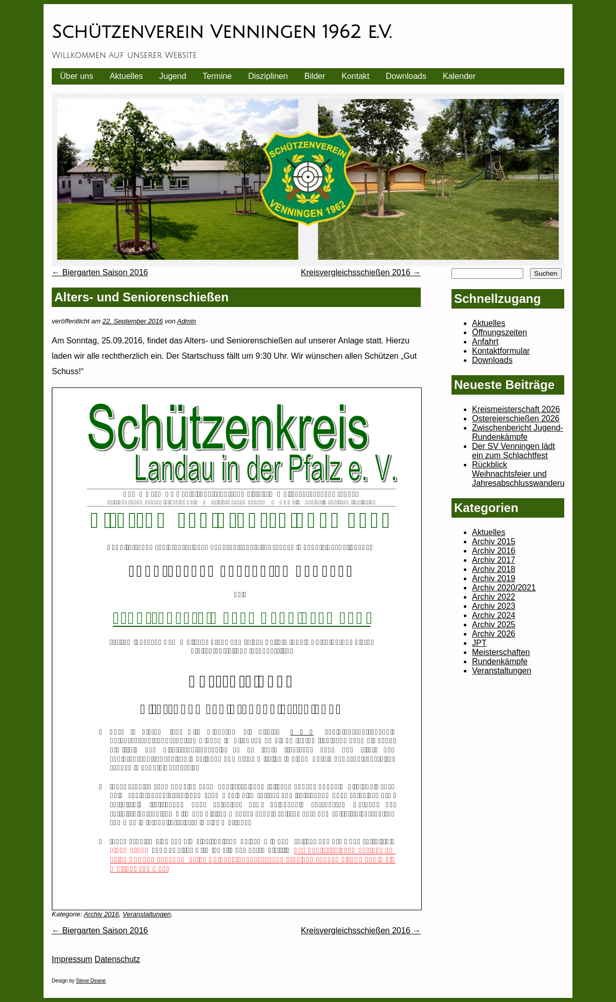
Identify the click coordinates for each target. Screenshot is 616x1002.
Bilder (314, 76)
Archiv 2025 (494, 624)
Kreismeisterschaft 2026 (516, 409)
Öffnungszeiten (499, 332)
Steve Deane (91, 981)
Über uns (76, 76)
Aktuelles (126, 76)
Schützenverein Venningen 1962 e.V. (221, 32)
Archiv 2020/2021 (504, 587)
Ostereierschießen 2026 (516, 418)
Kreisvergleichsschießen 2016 (361, 272)
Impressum (72, 959)
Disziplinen (268, 76)
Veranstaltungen (146, 914)
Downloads (406, 76)
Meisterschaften (501, 652)
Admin (186, 321)
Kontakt (355, 76)
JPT (479, 643)
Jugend (173, 76)
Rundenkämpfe (500, 661)
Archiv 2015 (494, 541)
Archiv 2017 (494, 560)
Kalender (459, 76)
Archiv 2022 (494, 596)
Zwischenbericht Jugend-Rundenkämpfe (517, 432)
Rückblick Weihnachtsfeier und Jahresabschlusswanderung (522, 473)
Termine (217, 76)
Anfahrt (485, 341)
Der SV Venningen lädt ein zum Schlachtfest (513, 451)
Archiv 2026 (494, 633)
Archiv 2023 (494, 606)
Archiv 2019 (494, 578)
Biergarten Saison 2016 (100, 272)
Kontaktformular (501, 350)
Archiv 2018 (494, 569)
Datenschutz (117, 959)
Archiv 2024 (494, 615)
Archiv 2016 (101, 914)
